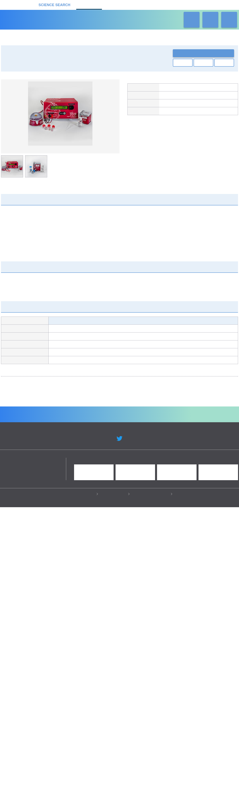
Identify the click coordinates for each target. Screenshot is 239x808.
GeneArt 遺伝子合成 (33, 497)
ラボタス (144, 4)
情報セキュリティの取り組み (151, 799)
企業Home (76, 717)
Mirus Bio (167, 88)
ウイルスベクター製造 (105, 497)
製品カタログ (169, 113)
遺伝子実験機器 (14, 66)
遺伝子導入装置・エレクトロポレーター (54, 66)
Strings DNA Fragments (170, 499)
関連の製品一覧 (216, 126)
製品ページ (167, 105)
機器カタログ (89, 4)
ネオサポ (172, 4)
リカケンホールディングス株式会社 (29, 765)
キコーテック (169, 97)
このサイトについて (114, 799)
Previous (7, 114)
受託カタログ (116, 4)
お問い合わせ (203, 53)
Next (114, 114)
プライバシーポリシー (81, 799)
